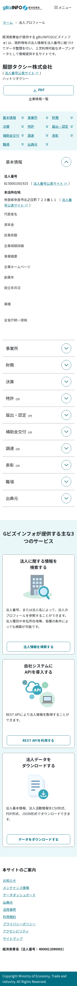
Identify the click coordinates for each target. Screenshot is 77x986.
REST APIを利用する (38, 740)
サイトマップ (13, 938)
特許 (39, 126)
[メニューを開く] (62, 7)
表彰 (63, 135)
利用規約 (9, 916)
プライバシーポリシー (19, 923)
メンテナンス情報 (16, 887)
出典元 (39, 144)
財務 (63, 117)
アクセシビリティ (16, 931)
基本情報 (14, 117)
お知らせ (9, 880)
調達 (39, 135)
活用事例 (9, 909)
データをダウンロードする (38, 839)
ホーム (8, 22)
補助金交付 (14, 135)
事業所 (39, 117)
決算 (14, 126)
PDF (38, 90)
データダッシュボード (19, 894)
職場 (14, 144)
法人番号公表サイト (22, 72)
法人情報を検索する (38, 646)
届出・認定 (63, 126)
